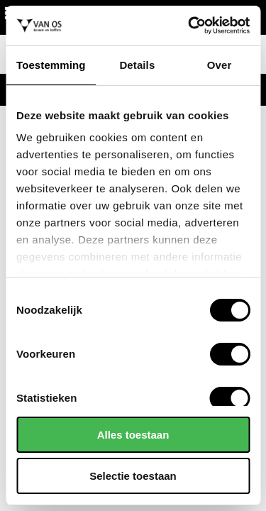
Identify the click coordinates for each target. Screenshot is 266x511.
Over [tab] (219, 65)
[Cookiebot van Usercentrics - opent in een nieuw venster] (189, 25)
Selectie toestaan (133, 476)
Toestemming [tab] (51, 65)
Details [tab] (137, 65)
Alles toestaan (133, 435)
